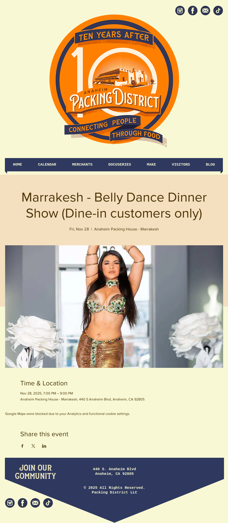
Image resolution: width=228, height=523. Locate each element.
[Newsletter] (205, 10)
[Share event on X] (33, 446)
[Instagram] (180, 10)
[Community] (35, 476)
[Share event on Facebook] (22, 446)
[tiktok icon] (218, 10)
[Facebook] (192, 10)
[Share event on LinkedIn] (44, 446)
